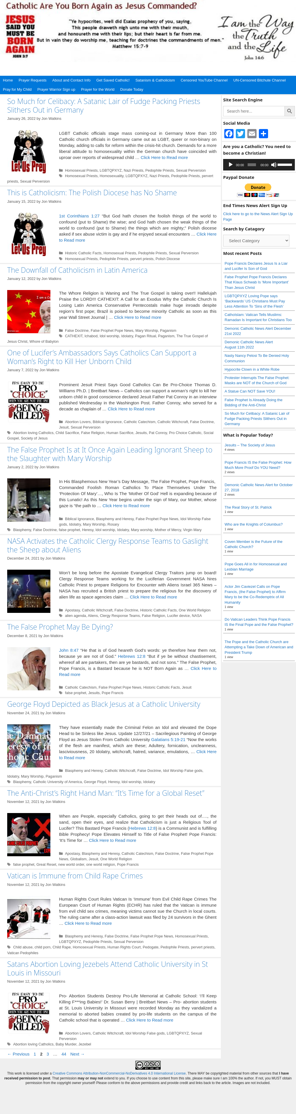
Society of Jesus (34, 438)
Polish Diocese (167, 259)
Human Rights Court (124, 947)
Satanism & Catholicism (155, 80)
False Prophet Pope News (112, 330)
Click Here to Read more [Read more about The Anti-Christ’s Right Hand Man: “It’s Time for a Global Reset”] (112, 840)
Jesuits (141, 433)
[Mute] (274, 165)
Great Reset (46, 864)
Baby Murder (66, 1044)
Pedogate (151, 947)
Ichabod (90, 336)
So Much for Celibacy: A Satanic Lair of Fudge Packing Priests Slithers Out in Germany (103, 105)
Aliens (93, 615)
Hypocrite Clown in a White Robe (252, 369)
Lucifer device (178, 615)
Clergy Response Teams (120, 615)
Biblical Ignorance (107, 422)
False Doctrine (77, 330)
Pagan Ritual (145, 336)
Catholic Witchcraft (173, 422)
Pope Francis (112, 693)
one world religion (100, 864)
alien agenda (75, 615)
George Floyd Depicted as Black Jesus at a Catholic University (103, 704)
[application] (259, 164)
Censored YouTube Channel (204, 80)
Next (77, 1054)
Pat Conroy (158, 433)
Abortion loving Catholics (33, 433)
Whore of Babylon (43, 341)
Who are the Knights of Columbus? (254, 524)
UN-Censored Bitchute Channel (259, 80)
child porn (42, 947)
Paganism (168, 330)
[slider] (252, 164)
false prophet (69, 530)
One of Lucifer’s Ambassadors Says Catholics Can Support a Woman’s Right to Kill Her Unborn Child (101, 357)
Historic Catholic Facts (83, 253)
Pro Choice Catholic (185, 433)
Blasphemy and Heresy (115, 519)
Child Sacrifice (67, 433)
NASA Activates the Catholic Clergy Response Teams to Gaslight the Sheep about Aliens (107, 545)
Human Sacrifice (120, 433)
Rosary (113, 524)
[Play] (231, 165)
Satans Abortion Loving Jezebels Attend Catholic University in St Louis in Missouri (107, 968)
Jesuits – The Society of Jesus (250, 445)
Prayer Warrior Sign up (56, 89)
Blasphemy (22, 530)
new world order (71, 864)
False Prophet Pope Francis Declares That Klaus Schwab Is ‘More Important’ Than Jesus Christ (257, 282)
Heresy (87, 530)
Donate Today (131, 89)
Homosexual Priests (81, 170)
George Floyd (95, 782)
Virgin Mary (192, 530)
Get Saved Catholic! (113, 80)
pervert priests (141, 259)
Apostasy (72, 610)
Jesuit (64, 427)
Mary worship (142, 530)
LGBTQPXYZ (111, 170)
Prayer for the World (97, 89)
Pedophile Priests (159, 170)
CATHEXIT (74, 336)
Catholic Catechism (139, 422)
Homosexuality (112, 176)
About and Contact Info (71, 80)
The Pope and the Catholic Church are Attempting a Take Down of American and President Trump (259, 647)
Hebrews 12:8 (131, 656)
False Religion (93, 433)
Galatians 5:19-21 (168, 739)
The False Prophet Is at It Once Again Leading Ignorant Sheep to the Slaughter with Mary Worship (109, 454)
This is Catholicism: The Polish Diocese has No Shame (92, 192)
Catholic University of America (57, 782)
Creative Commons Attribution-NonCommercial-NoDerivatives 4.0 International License (119, 1073)
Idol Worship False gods (182, 770)
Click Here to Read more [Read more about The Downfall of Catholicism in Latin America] (137, 317)
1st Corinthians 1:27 (79, 215)
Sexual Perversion (191, 170)
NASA (197, 615)
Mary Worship (146, 330)
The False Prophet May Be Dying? (60, 627)
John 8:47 (69, 650)
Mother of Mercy (168, 530)
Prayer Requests (33, 80)
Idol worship (109, 336)
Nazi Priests (133, 170)
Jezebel (84, 1044)
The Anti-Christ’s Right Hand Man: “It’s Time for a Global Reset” (105, 793)
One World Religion (194, 610)
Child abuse (23, 947)
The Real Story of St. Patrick (248, 507)
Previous (18, 1054)
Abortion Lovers (78, 422)
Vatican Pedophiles (22, 953)
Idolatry (127, 336)
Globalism (78, 859)
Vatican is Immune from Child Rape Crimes (75, 875)
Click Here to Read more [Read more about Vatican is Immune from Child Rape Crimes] (88, 923)
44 (64, 1054)
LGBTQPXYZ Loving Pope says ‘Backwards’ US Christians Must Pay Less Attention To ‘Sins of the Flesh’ (255, 301)
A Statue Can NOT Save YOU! (250, 391)
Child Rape (61, 947)
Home (8, 80)
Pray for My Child (17, 89)
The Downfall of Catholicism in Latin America (77, 270)
